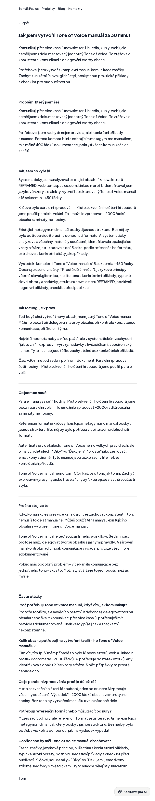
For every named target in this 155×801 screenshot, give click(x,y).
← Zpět (24, 23)
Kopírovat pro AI (132, 792)
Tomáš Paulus (29, 8)
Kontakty (75, 8)
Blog (61, 8)
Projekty (48, 8)
